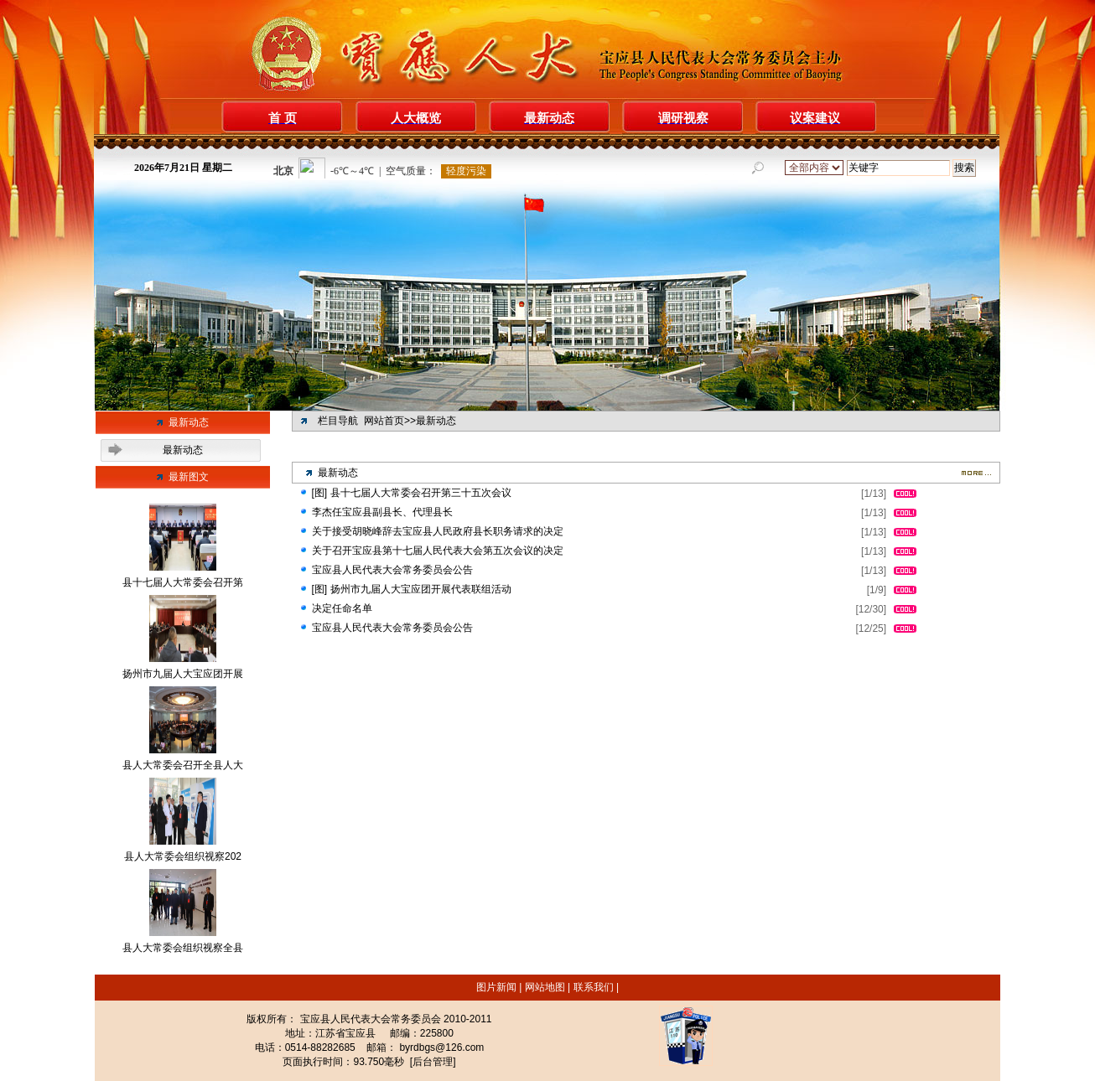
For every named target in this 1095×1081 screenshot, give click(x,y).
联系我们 (593, 987)
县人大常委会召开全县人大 (182, 765)
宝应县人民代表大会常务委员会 (370, 1019)
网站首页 (384, 421)
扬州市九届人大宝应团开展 (182, 674)
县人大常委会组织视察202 (182, 856)
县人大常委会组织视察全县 (182, 948)
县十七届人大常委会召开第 (182, 582)
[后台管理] (433, 1062)
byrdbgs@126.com (441, 1047)
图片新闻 (497, 987)
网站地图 (545, 987)
